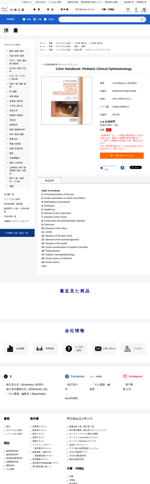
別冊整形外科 (12, 462)
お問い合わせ (40, 2)
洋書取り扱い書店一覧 (17, 233)
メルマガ (128, 11)
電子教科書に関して (42, 466)
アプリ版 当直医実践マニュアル (84, 448)
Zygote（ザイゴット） (79, 445)
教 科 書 (64, 9)
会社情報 (127, 2)
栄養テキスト (39, 437)
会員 (136, 11)
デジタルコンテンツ (84, 9)
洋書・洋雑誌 (108, 9)
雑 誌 (50, 9)
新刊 (8, 426)
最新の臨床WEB (76, 459)
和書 (29, 19)
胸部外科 (10, 465)
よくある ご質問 (79, 349)
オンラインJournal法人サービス (83, 437)
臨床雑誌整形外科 (14, 458)
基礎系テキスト (40, 426)
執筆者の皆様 (73, 2)
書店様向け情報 (111, 2)
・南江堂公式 (71, 386)
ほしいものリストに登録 (110, 167)
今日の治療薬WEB (77, 456)
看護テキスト (39, 441)
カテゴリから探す (14, 430)
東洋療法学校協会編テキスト (46, 463)
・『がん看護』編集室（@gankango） (26, 393)
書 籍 (36, 9)
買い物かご (144, 11)
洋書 (39, 19)
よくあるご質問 (55, 2)
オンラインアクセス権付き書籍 (83, 434)
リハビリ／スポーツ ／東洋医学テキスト (42, 447)
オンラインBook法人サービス (82, 441)
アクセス (138, 348)
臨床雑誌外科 (12, 454)
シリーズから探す (14, 434)
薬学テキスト (39, 434)
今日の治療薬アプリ (78, 452)
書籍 (6, 418)
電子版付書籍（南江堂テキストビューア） (88, 430)
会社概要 (20, 348)
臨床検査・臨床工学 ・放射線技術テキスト (43, 454)
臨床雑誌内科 (12, 451)
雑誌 (6, 443)
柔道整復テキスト (41, 459)
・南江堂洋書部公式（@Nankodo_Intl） (26, 389)
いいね (126, 167)
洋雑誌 (51, 19)
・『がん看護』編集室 (100, 386)
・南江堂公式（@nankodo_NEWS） (24, 384)
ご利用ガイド (27, 2)
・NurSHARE (71, 396)
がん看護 (10, 469)
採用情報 (140, 2)
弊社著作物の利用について (91, 2)
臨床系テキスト (40, 430)
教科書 (34, 418)
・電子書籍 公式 (128, 386)
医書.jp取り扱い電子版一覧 (81, 426)
